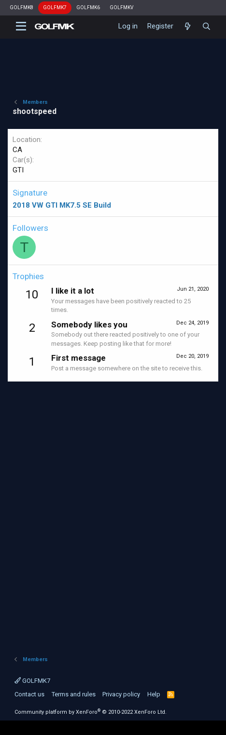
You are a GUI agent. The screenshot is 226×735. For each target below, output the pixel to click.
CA (17, 149)
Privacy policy (121, 694)
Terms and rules (74, 694)
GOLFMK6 (88, 7)
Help (153, 694)
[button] (21, 26)
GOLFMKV (121, 7)
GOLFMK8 (21, 7)
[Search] (206, 26)
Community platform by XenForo (90, 712)
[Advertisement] (113, 514)
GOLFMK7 (55, 7)
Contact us (29, 694)
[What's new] (187, 26)
